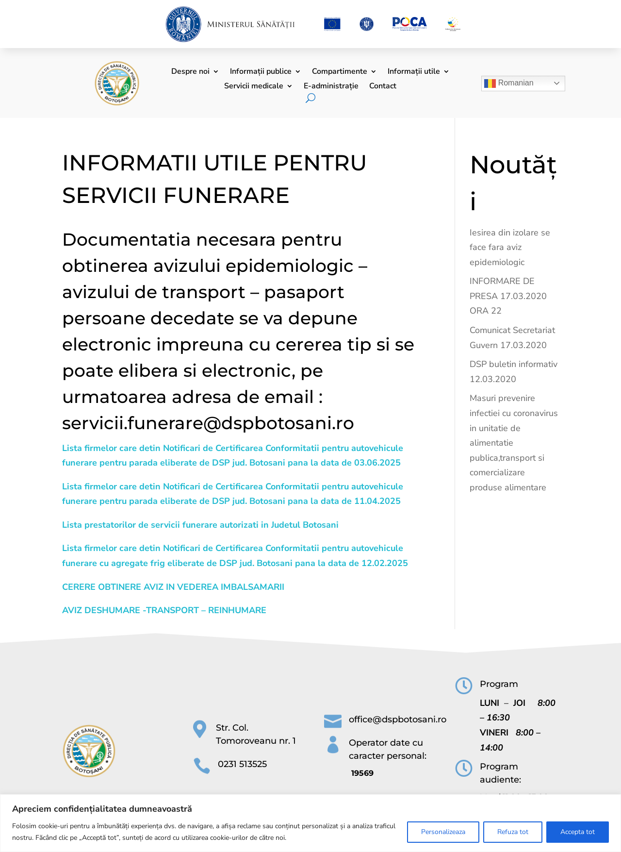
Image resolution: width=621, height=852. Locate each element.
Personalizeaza (443, 831)
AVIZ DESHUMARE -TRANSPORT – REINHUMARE (164, 610)
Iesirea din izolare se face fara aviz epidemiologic (510, 247)
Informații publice (261, 72)
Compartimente (339, 72)
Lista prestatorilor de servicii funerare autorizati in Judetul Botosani (200, 525)
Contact (382, 87)
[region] (310, 823)
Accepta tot (577, 831)
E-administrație (331, 87)
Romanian (508, 83)
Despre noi (190, 72)
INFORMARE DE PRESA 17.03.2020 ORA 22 (508, 296)
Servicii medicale (253, 87)
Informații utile (414, 72)
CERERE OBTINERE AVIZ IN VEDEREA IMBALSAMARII (173, 587)
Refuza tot (512, 831)
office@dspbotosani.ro (397, 719)
